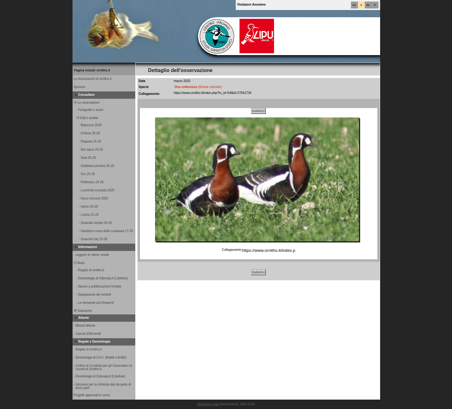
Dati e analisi (85, 118)
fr (375, 5)
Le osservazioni (86, 102)
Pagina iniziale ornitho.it (92, 70)
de (367, 5)
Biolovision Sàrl (208, 404)
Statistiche (82, 311)
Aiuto (79, 263)
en (354, 5)
